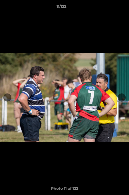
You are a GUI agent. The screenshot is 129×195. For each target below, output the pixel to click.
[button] (109, 7)
